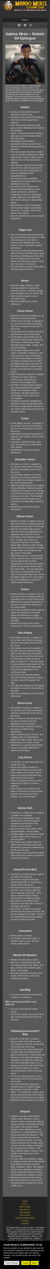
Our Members (25, 1212)
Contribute (25, 1223)
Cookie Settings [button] (12, 1263)
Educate (25, 1221)
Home (25, 1201)
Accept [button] (25, 1263)
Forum (25, 1204)
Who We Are (25, 1209)
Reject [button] (34, 1263)
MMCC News (24, 1207)
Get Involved (25, 1215)
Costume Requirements (25, 1218)
